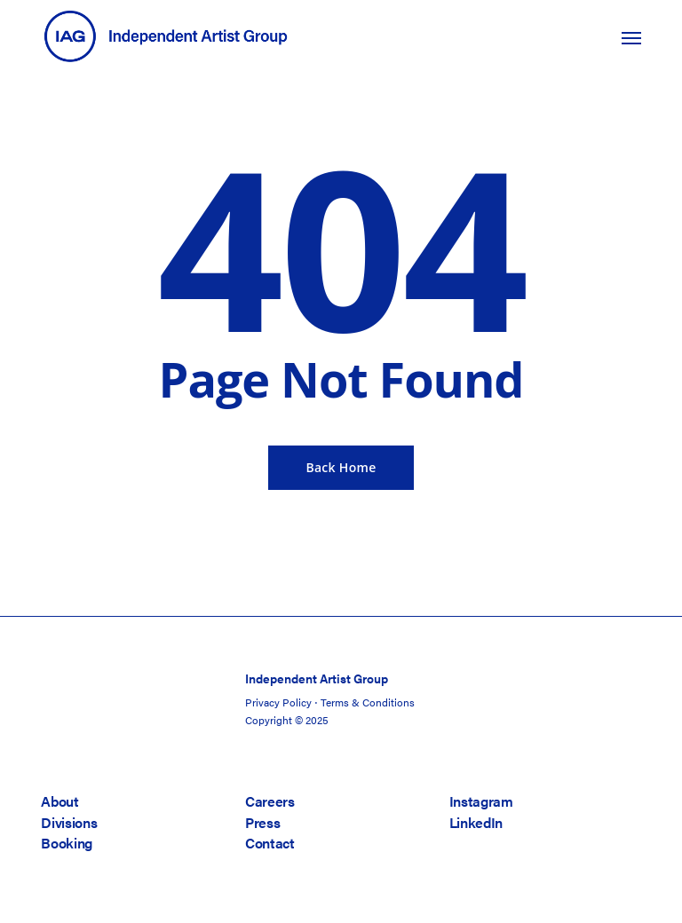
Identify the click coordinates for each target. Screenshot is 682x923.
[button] (631, 37)
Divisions (69, 822)
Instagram (481, 801)
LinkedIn (476, 822)
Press (262, 822)
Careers (270, 801)
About (59, 801)
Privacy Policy (278, 702)
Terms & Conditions (368, 702)
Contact (270, 842)
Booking (66, 842)
